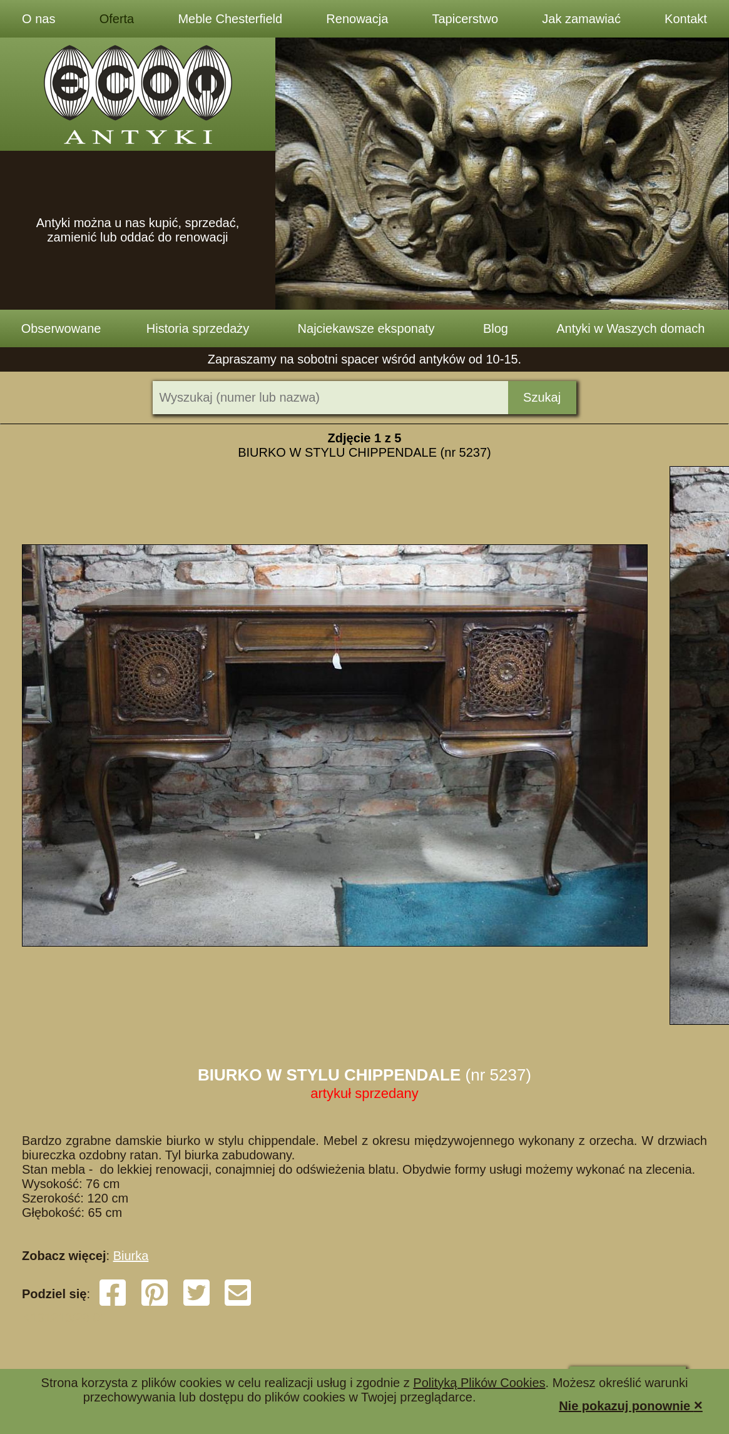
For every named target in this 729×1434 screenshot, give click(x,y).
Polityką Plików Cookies (479, 1383)
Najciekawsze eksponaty (366, 328)
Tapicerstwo (465, 19)
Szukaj (542, 397)
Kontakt (686, 19)
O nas (38, 19)
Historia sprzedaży (198, 328)
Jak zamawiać (581, 19)
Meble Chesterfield (230, 19)
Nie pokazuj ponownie (631, 1404)
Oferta (117, 19)
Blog (495, 328)
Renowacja (357, 19)
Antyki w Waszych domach (630, 328)
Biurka (131, 1256)
